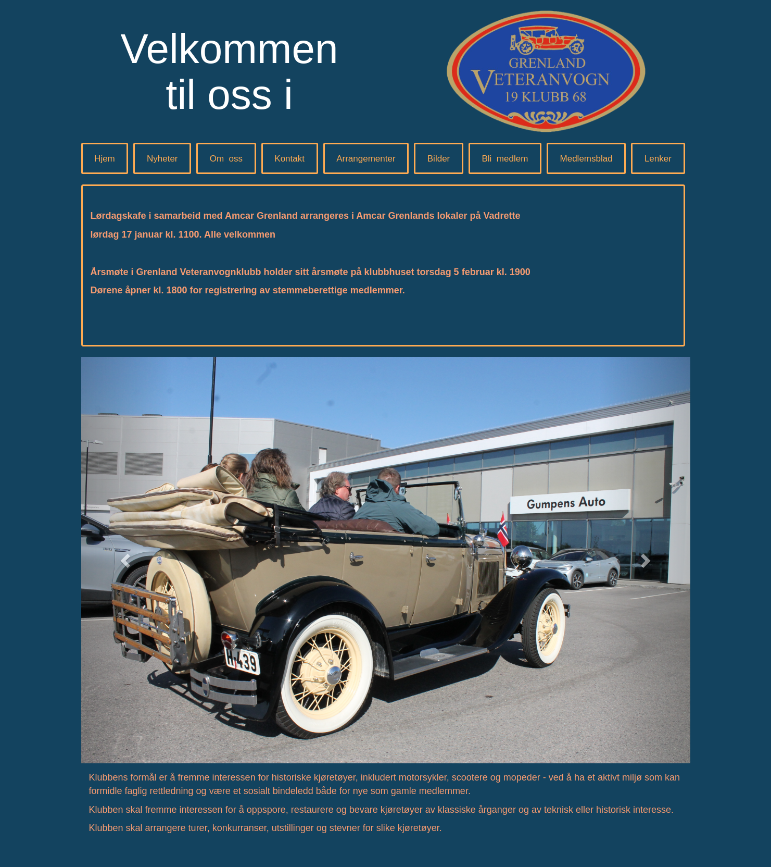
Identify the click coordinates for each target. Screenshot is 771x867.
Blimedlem (505, 159)
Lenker (658, 159)
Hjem (104, 159)
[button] (127, 560)
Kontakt (289, 159)
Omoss (226, 159)
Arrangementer (365, 159)
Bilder (438, 159)
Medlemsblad (586, 159)
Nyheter (162, 159)
